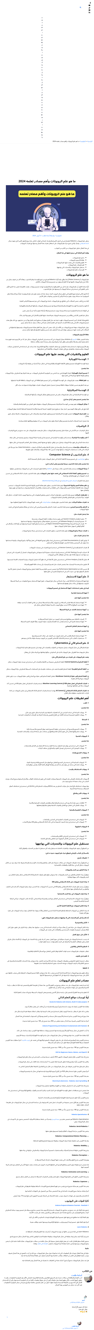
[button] (3, 3)
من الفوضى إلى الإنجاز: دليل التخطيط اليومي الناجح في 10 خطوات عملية (11, 1300)
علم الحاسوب (81, 330)
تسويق (43, 1304)
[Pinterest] (80, 3)
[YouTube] (87, 3)
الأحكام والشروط (65, 1307)
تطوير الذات (41, 1307)
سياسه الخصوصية (64, 1304)
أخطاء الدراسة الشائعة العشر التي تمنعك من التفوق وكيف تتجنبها (10, 1306)
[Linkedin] (77, 3)
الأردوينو (74, 210)
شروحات (42, 1314)
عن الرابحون (66, 1299)
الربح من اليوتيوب (39, 1299)
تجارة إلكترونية (41, 1302)
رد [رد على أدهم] (7, 1188)
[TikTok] (83, 3)
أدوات (43, 1297)
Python (49, 340)
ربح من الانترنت (40, 1311)
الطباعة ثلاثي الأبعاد (42, 1115)
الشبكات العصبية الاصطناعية (68, 352)
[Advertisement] (47, 27)
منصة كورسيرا (55, 990)
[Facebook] (90, 3)
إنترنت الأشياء (25, 911)
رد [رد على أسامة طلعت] (10, 1209)
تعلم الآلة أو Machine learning (48, 352)
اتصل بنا (67, 1297)
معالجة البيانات (45, 373)
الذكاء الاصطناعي (84, 114)
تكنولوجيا (59, 107)
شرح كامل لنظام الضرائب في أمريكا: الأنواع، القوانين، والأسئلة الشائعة (11, 1312)
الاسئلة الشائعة (65, 1302)
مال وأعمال (41, 1316)
